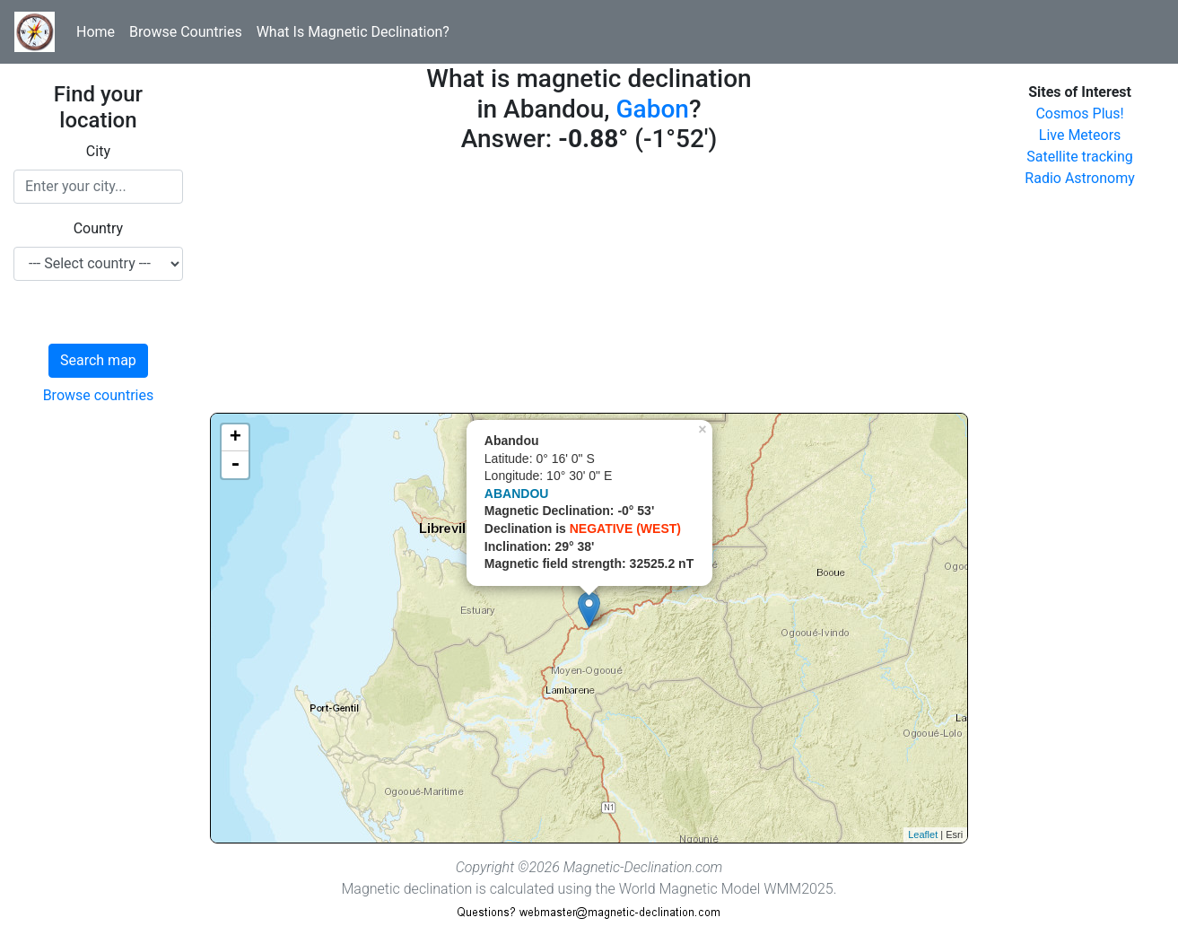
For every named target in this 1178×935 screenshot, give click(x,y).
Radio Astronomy (1079, 178)
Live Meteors (1080, 135)
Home (95, 31)
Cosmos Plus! (1079, 113)
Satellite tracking (1079, 156)
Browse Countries (185, 31)
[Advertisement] (589, 287)
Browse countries (98, 395)
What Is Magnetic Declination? (353, 31)
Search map (98, 360)
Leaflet (923, 834)
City (98, 151)
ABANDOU (516, 493)
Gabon (652, 109)
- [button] (235, 464)
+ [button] (235, 437)
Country (99, 228)
